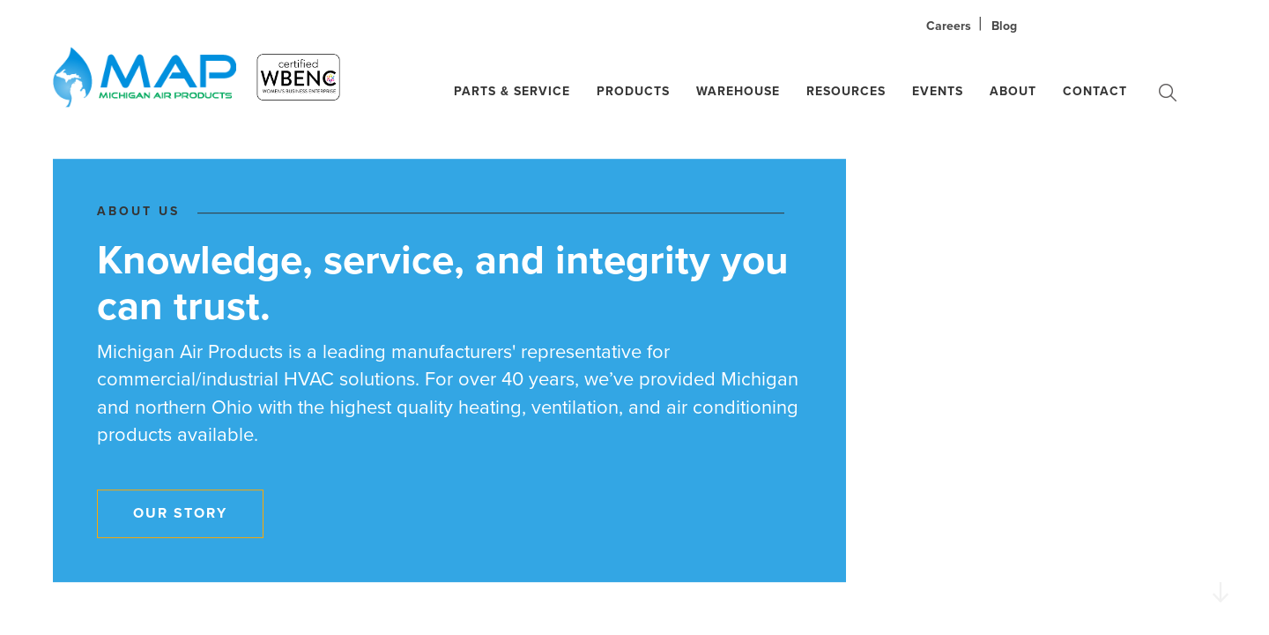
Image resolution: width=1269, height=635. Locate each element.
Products (633, 91)
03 (1215, 321)
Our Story (180, 513)
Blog (1004, 26)
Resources (846, 91)
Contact (1095, 91)
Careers (948, 26)
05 (1215, 374)
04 (1215, 348)
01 (1214, 268)
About (1013, 91)
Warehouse (738, 91)
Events (937, 91)
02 (1215, 295)
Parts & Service (512, 91)
